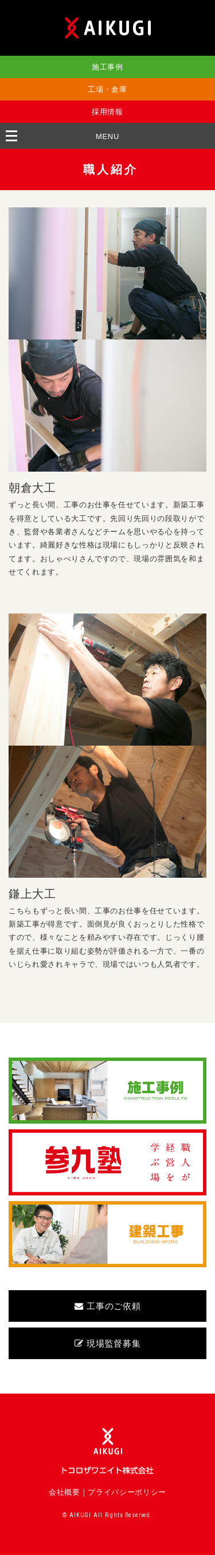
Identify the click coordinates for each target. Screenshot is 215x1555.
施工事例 (107, 67)
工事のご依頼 (108, 1306)
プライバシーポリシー (127, 1492)
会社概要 (64, 1492)
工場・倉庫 (107, 89)
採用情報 (107, 111)
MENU (107, 136)
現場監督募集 (108, 1343)
